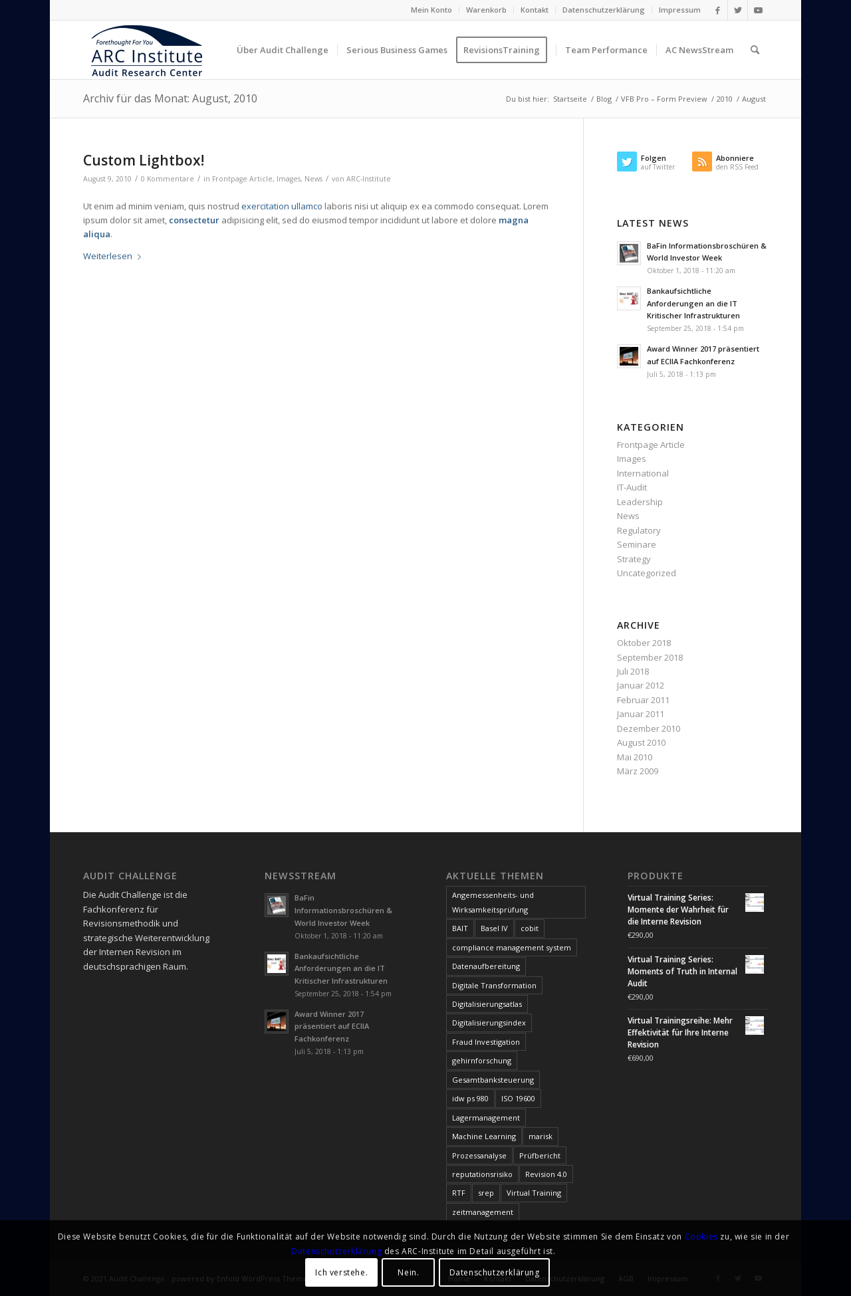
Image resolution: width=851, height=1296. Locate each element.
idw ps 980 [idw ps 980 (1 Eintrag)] (470, 1098)
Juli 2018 (633, 671)
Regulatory (639, 530)
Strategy (634, 559)
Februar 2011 (643, 700)
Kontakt (534, 10)
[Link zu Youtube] (758, 10)
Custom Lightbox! (143, 160)
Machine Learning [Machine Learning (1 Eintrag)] (484, 1136)
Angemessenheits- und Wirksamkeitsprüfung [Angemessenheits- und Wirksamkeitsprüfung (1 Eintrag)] (493, 902)
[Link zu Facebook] (717, 10)
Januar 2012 (640, 685)
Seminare (636, 544)
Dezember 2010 (648, 728)
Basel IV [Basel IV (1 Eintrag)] (494, 928)
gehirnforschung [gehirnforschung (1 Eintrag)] (481, 1060)
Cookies (701, 1236)
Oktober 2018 (644, 643)
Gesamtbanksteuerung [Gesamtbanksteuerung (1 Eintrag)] (493, 1080)
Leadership (640, 502)
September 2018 (650, 657)
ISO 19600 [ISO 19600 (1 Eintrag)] (518, 1098)
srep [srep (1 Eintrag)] (486, 1193)
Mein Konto (431, 10)
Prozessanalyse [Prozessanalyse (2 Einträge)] (479, 1155)
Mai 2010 (634, 757)
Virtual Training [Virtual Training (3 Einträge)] (534, 1193)
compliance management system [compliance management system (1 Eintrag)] (511, 947)
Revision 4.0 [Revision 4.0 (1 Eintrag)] (546, 1174)
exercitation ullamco (281, 206)
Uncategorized (646, 573)
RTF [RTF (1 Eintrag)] (458, 1193)
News (313, 178)
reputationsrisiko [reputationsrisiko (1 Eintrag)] (482, 1174)
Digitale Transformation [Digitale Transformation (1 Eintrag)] (494, 985)
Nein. (408, 1272)
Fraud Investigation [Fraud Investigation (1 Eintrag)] (486, 1042)
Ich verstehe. (341, 1272)
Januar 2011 (640, 714)
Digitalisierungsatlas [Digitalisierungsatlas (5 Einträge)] (487, 1004)
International (643, 473)
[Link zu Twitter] (737, 10)
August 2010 (641, 742)
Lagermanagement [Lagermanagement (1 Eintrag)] (486, 1118)
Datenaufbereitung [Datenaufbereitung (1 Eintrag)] (486, 966)
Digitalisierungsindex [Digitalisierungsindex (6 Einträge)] (489, 1022)
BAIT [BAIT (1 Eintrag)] (460, 928)
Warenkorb (486, 10)
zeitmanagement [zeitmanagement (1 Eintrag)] (482, 1212)
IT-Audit (632, 487)
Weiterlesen (114, 256)
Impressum (680, 10)
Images (289, 178)
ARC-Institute (368, 178)
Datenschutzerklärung (603, 10)
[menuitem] (431, 10)
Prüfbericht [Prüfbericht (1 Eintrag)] (539, 1155)
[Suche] (755, 50)
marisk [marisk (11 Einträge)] (540, 1136)
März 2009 (637, 771)
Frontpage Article (242, 178)
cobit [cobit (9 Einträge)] (530, 928)
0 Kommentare (167, 178)
